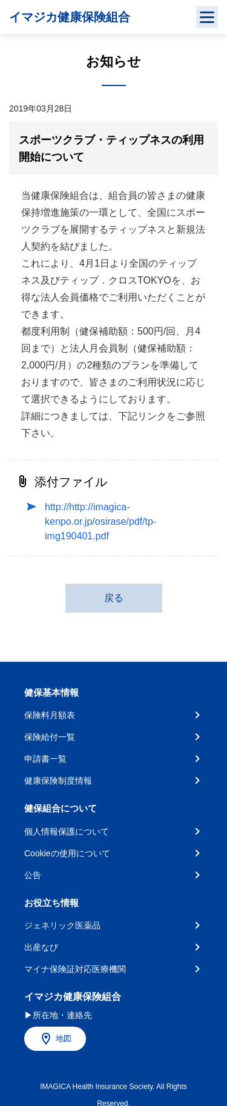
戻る (113, 598)
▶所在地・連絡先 (58, 1015)
